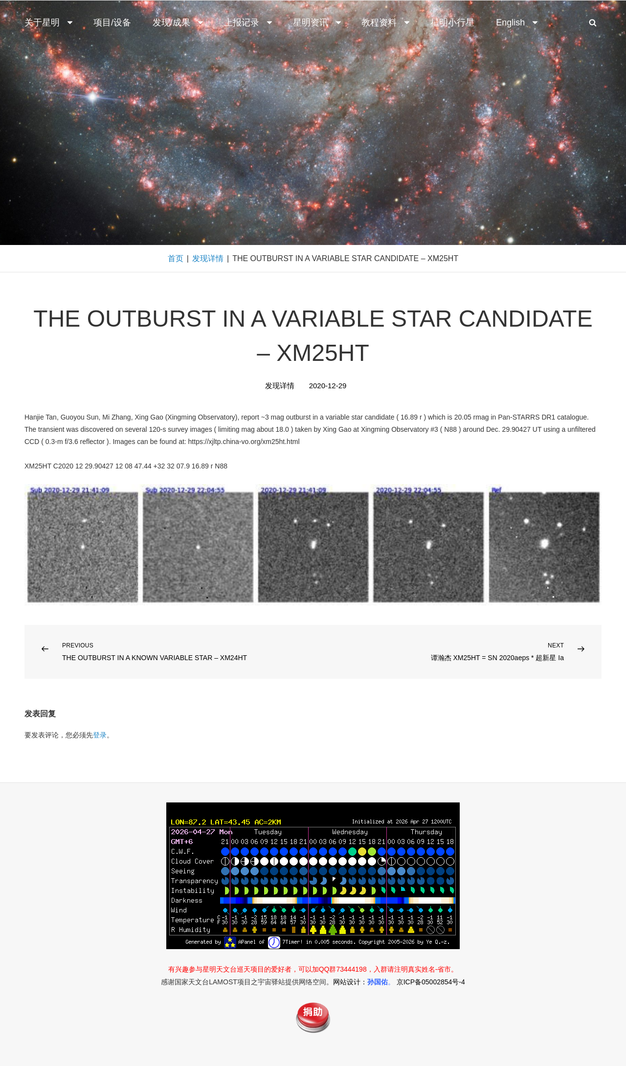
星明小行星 (452, 22)
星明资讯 (318, 22)
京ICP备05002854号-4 (431, 982)
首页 (175, 258)
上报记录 (249, 22)
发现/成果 (179, 22)
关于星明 (49, 22)
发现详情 (208, 258)
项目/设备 (112, 22)
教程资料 (386, 22)
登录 (100, 735)
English (517, 22)
